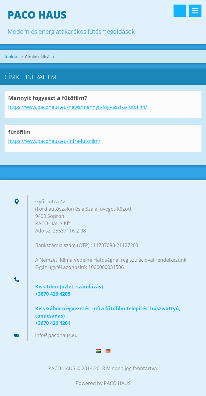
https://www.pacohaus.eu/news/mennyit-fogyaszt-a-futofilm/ (77, 107)
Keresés (180, 11)
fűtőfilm (19, 132)
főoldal (12, 57)
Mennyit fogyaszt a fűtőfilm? (47, 98)
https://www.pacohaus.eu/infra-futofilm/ (54, 141)
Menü (195, 11)
